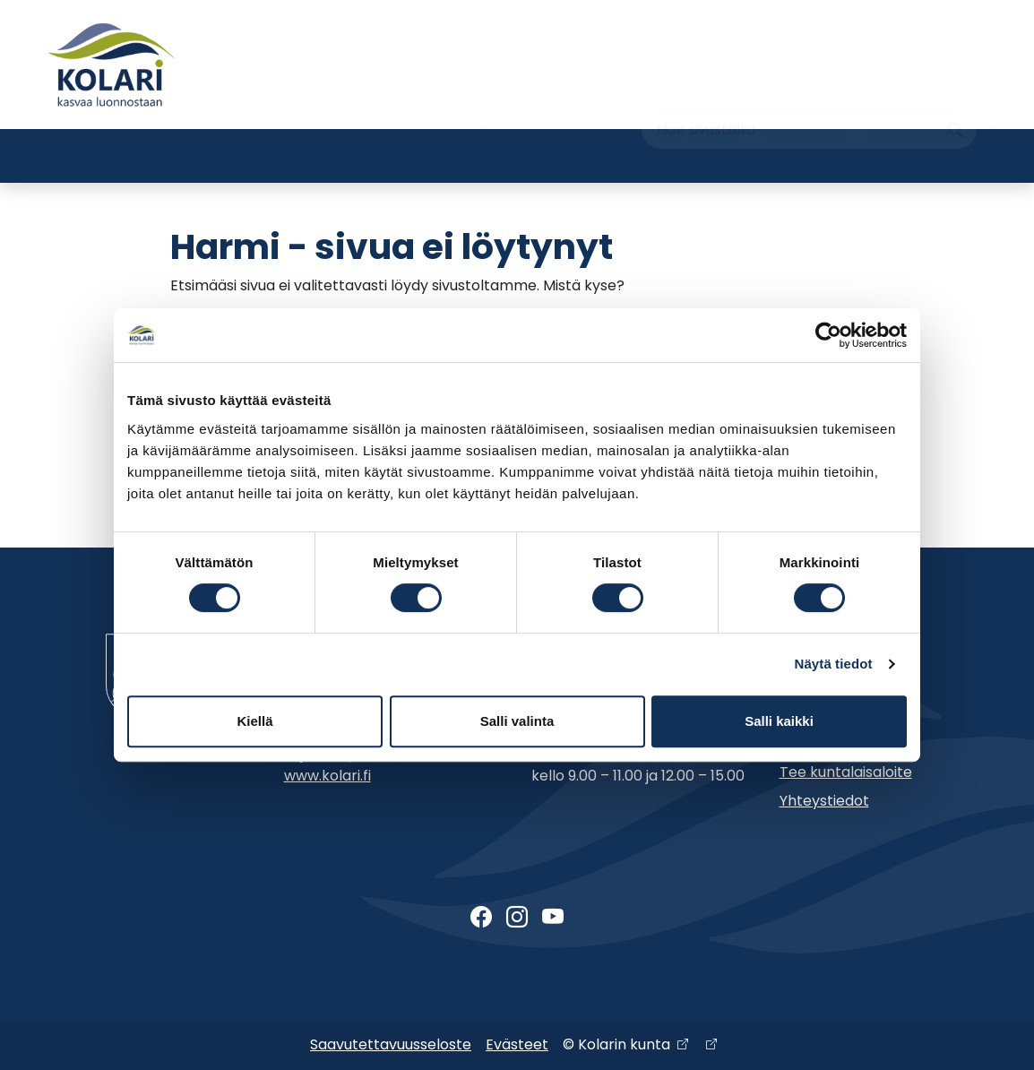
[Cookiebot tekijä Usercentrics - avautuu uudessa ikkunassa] (828, 335)
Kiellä (254, 721)
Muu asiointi (696, 96)
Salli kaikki (779, 721)
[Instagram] (517, 918)
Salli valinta (517, 721)
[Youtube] (553, 918)
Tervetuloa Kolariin (450, 96)
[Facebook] (481, 918)
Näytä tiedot (834, 663)
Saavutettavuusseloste (390, 1044)
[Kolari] (111, 65)
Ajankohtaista (586, 96)
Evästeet (517, 1044)
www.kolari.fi (327, 775)
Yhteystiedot (803, 96)
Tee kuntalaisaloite (846, 772)
